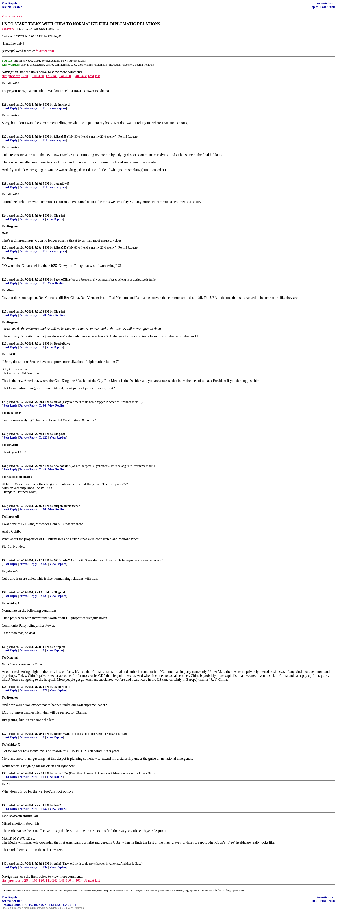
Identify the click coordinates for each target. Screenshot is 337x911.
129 (4, 402)
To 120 (43, 564)
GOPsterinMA (63, 560)
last (97, 76)
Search (17, 7)
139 (4, 805)
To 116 (43, 108)
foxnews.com (45, 51)
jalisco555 (60, 136)
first (4, 76)
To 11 (42, 283)
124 (4, 215)
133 (4, 560)
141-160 (65, 76)
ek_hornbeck (62, 104)
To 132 (43, 808)
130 (4, 434)
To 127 (43, 690)
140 (4, 863)
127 (4, 311)
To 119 (43, 251)
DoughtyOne (62, 733)
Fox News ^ (9, 28)
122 (4, 136)
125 (4, 247)
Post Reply (10, 108)
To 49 (42, 469)
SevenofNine (62, 279)
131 (4, 466)
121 (4, 104)
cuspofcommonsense (67, 506)
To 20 (42, 315)
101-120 (38, 76)
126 (4, 279)
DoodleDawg (62, 343)
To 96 (42, 405)
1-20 (24, 76)
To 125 (43, 596)
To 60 (42, 509)
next (91, 76)
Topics (314, 7)
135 (4, 647)
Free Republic (11, 3)
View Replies (57, 108)
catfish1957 (61, 773)
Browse (6, 7)
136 (4, 686)
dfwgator (59, 647)
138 (4, 773)
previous (14, 76)
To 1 (41, 650)
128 (4, 343)
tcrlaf (57, 402)
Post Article (327, 7)
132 (4, 506)
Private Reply (28, 108)
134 (4, 592)
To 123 (43, 437)
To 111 (43, 140)
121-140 (51, 76)
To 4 (41, 219)
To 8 (41, 347)
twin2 (57, 805)
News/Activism (325, 3)
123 (4, 183)
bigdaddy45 (61, 183)
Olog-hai (59, 215)
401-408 (81, 76)
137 (4, 733)
